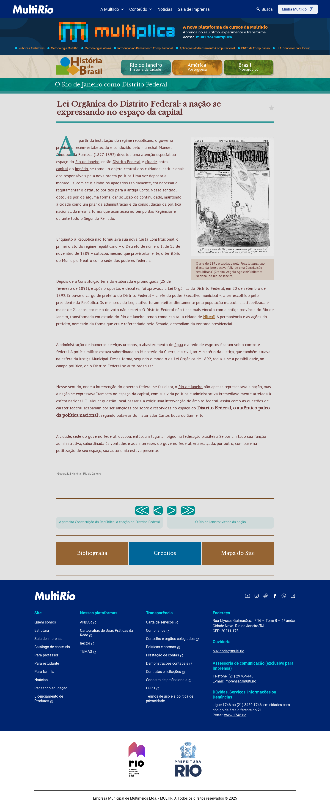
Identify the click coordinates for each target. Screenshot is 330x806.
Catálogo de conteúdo (52, 647)
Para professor (46, 655)
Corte (144, 190)
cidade (151, 161)
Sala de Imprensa (194, 9)
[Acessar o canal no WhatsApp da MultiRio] (284, 596)
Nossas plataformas (98, 612)
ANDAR (88, 622)
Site (38, 612)
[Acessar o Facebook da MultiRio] (275, 596)
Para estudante (46, 663)
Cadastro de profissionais (169, 680)
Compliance (158, 630)
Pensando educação (50, 688)
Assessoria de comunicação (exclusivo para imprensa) (253, 666)
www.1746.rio (235, 715)
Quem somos (45, 622)
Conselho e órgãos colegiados (172, 639)
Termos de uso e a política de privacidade (169, 698)
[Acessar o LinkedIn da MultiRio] (293, 596)
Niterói (209, 316)
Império (81, 168)
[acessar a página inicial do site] (33, 9)
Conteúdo (140, 9)
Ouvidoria (222, 641)
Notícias (164, 9)
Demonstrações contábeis (169, 663)
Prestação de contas (165, 655)
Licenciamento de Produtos (48, 698)
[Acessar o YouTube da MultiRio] (247, 596)
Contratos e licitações (165, 671)
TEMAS (88, 651)
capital (62, 168)
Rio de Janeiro (87, 161)
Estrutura (41, 630)
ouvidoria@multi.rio (228, 651)
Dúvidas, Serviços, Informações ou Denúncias (244, 694)
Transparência (159, 612)
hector (87, 643)
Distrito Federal (126, 161)
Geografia (63, 473)
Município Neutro (77, 260)
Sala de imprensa (48, 639)
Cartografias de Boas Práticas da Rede (106, 632)
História (76, 473)
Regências (164, 211)
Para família (44, 671)
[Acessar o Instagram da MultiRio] (256, 596)
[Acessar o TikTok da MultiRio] (266, 596)
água (178, 344)
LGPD (153, 688)
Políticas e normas (163, 647)
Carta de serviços (162, 622)
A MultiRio (112, 9)
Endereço (221, 612)
